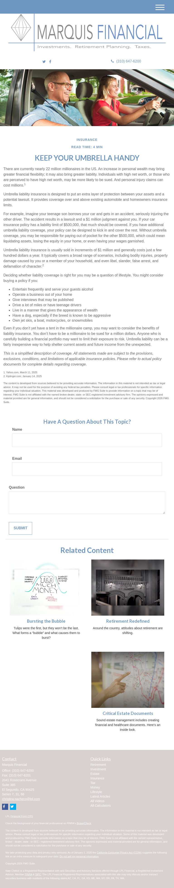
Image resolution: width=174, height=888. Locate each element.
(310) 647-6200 (126, 61)
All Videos (97, 801)
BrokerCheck (84, 823)
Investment (98, 769)
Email (17, 458)
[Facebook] (50, 62)
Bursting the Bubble (46, 621)
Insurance (97, 778)
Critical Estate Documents (128, 713)
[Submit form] (20, 528)
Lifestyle (96, 792)
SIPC (38, 874)
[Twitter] (44, 62)
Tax (92, 783)
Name (17, 429)
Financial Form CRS (21, 816)
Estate (94, 774)
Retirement (98, 764)
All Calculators (100, 805)
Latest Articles (100, 796)
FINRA (28, 874)
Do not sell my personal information (79, 856)
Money (95, 787)
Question (16, 487)
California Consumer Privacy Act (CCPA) (119, 852)
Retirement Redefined (128, 621)
